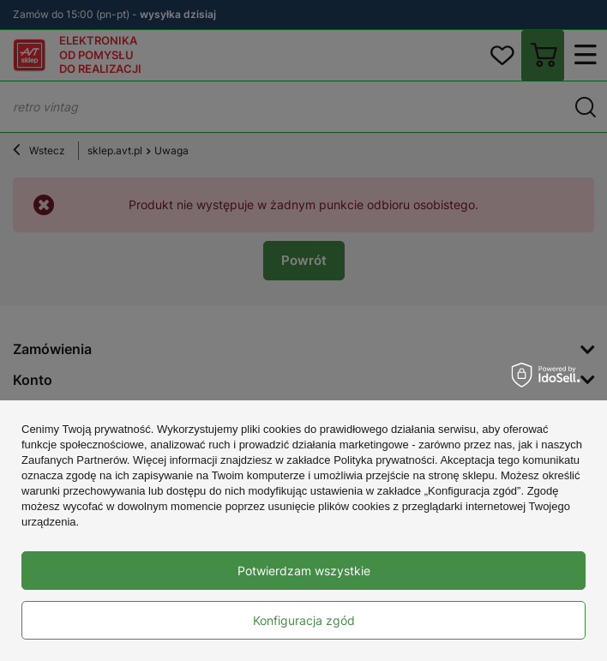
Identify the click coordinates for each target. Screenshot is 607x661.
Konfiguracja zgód (304, 620)
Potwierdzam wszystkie (303, 570)
